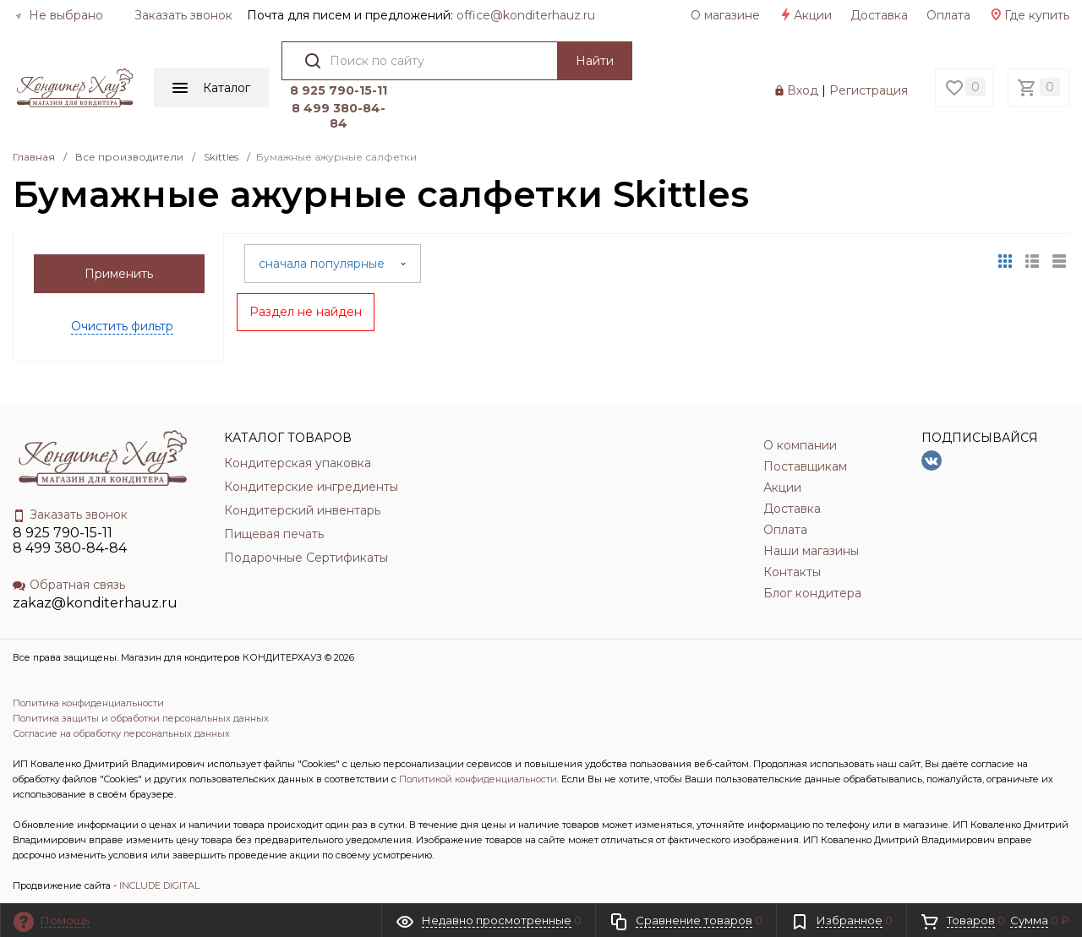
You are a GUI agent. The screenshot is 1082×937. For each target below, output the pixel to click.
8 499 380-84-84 (338, 116)
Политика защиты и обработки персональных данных (141, 718)
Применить (119, 273)
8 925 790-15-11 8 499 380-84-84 (70, 540)
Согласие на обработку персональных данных (121, 733)
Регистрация (868, 90)
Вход (802, 90)
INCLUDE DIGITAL (159, 885)
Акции (805, 15)
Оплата (948, 15)
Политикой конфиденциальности (478, 779)
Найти (595, 60)
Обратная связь (69, 584)
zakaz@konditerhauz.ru (95, 603)
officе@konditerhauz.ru (525, 15)
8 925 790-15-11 (338, 90)
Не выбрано (59, 15)
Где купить (1029, 15)
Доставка (879, 15)
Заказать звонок (183, 15)
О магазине (725, 15)
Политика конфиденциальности (88, 703)
